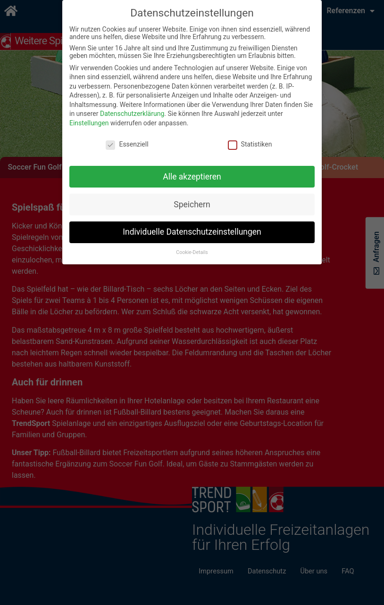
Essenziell (127, 144)
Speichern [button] (192, 204)
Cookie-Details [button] (192, 252)
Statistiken (250, 144)
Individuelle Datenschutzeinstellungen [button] (192, 232)
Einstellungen (89, 123)
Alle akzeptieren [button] (192, 176)
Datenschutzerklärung (132, 113)
